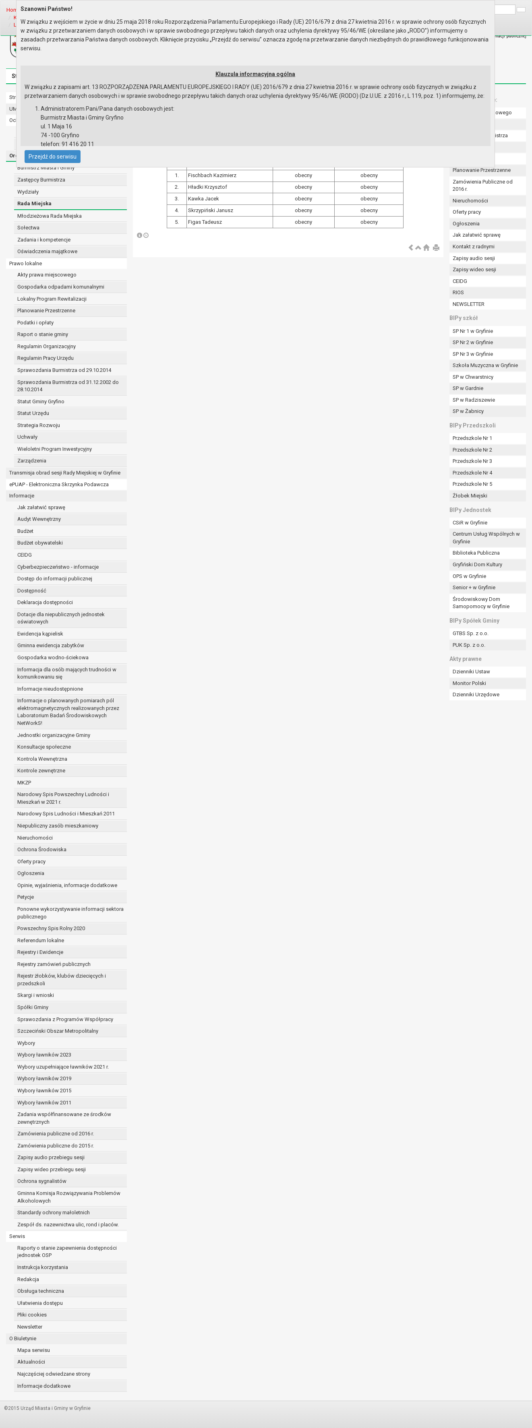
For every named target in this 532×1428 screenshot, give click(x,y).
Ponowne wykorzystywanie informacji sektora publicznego (70, 913)
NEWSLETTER (468, 304)
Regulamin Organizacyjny (46, 346)
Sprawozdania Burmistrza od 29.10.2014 (64, 370)
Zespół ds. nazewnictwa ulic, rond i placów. (68, 1225)
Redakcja (28, 1279)
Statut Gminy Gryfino (40, 401)
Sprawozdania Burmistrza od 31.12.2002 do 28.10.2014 (68, 386)
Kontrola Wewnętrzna (42, 759)
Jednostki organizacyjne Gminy (53, 735)
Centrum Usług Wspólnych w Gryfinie (486, 538)
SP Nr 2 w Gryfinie (473, 342)
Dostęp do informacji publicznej (54, 579)
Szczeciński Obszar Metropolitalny (57, 1031)
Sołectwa (28, 228)
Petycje (25, 897)
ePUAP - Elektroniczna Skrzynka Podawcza (59, 484)
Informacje (21, 496)
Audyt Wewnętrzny (39, 519)
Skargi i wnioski (35, 995)
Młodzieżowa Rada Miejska (49, 216)
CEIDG (24, 555)
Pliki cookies (32, 1315)
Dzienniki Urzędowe (476, 694)
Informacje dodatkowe (43, 1386)
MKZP (24, 783)
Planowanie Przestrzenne (46, 310)
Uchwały (27, 437)
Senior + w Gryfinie (474, 587)
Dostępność (31, 591)
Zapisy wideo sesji (474, 269)
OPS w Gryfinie (469, 576)
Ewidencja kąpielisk (40, 634)
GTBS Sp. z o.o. (471, 633)
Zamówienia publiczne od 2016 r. (55, 1134)
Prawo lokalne (25, 263)
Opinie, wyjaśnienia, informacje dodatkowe (67, 885)
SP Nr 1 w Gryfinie (473, 331)
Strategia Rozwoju (38, 425)
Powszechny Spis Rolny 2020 (51, 928)
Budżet (25, 531)
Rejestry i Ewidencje (40, 952)
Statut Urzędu (33, 413)
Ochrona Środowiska (41, 849)
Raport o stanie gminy (42, 334)
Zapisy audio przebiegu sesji (51, 1157)
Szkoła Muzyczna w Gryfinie (485, 365)
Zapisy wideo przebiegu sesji (51, 1169)
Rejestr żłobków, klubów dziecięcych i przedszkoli (61, 979)
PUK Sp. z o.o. (469, 645)
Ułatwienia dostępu (40, 1303)
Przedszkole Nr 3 (472, 461)
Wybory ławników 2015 (44, 1091)
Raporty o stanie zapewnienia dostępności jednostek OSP (67, 1252)
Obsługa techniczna (40, 1291)
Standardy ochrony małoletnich (53, 1212)
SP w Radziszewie (474, 400)
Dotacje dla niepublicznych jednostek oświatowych (61, 618)
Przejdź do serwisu (53, 156)
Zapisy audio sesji (474, 258)
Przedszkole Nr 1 (472, 438)
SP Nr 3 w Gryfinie (473, 354)
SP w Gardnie (468, 388)
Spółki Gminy (32, 1007)
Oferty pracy (31, 861)
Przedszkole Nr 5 (472, 484)
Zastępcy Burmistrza (41, 180)
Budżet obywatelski (40, 543)
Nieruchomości (35, 838)
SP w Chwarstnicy (473, 377)
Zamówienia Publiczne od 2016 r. (483, 185)
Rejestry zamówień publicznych (54, 964)
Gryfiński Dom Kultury (477, 564)
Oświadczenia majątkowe (47, 251)
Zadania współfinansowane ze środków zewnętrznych (64, 1118)
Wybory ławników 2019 (44, 1078)
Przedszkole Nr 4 (472, 473)
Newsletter (29, 1327)
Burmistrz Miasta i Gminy (46, 168)
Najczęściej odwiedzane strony (53, 1374)
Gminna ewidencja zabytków (50, 645)
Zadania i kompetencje (43, 240)
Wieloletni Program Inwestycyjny (54, 449)
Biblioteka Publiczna (476, 553)
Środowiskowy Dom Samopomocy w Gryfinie (481, 603)
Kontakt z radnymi (474, 247)
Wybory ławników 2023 (44, 1055)
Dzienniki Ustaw (471, 672)
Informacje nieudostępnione (50, 689)
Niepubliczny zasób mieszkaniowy (57, 826)
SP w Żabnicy (468, 411)
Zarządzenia (31, 461)
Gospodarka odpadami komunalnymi (60, 287)
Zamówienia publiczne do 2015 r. (55, 1146)
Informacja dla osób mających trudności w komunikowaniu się (66, 673)
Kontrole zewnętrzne (41, 771)
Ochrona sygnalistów (41, 1181)
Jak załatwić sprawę (41, 507)
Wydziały (28, 192)
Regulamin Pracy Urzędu (45, 358)
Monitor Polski (469, 683)
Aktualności (31, 1362)
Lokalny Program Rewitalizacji (52, 299)
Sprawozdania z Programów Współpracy (65, 1019)
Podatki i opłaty (35, 323)
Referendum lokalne (40, 940)
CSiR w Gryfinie (470, 523)
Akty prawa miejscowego (47, 275)
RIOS (458, 292)
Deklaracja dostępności (45, 602)
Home (13, 10)
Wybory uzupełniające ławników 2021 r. (63, 1067)
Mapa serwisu (33, 1350)
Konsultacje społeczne (44, 747)
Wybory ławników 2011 (44, 1103)
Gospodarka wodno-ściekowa (53, 657)
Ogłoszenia (30, 873)
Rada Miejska (34, 203)
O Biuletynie (22, 1338)
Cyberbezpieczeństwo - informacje (58, 567)
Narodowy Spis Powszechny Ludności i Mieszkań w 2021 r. (63, 798)
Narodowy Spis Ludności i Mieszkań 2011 (66, 814)
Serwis (17, 1236)
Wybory (26, 1043)
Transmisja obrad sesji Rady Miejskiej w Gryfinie (64, 473)
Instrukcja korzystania (42, 1267)
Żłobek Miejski (470, 496)
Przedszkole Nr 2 (472, 450)
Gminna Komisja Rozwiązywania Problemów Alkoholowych (68, 1197)
